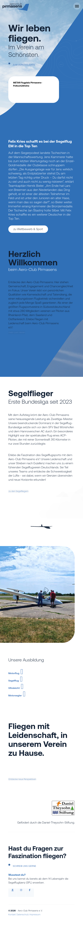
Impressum (37, 931)
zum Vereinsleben (27, 65)
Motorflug (27, 673)
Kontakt (12, 931)
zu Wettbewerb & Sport (28, 229)
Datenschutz (24, 931)
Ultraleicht (27, 696)
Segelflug (26, 685)
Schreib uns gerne (28, 882)
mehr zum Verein (23, 346)
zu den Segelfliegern (26, 491)
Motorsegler (30, 708)
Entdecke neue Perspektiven (31, 795)
